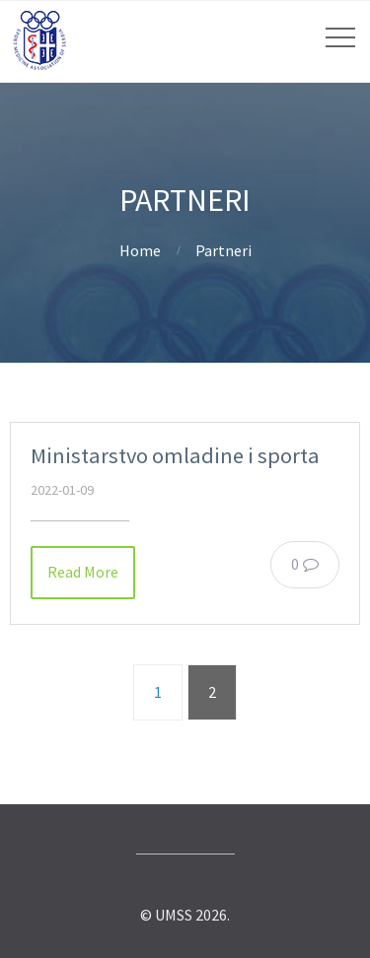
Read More (82, 572)
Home (140, 250)
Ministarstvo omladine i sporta (175, 455)
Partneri (223, 250)
